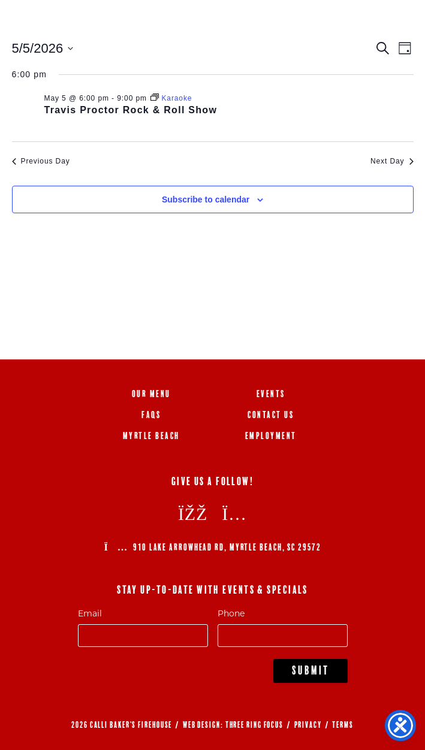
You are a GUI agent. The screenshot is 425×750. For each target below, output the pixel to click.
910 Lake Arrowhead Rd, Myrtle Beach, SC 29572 (212, 547)
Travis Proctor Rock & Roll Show (131, 110)
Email (90, 613)
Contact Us (271, 415)
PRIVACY (308, 725)
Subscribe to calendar (205, 199)
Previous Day (41, 161)
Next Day (392, 161)
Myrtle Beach (151, 436)
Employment (271, 436)
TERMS (343, 725)
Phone (231, 613)
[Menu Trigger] (396, 22)
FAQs (151, 415)
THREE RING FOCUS (254, 725)
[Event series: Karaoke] (171, 98)
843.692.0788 (343, 23)
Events (271, 394)
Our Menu (151, 394)
